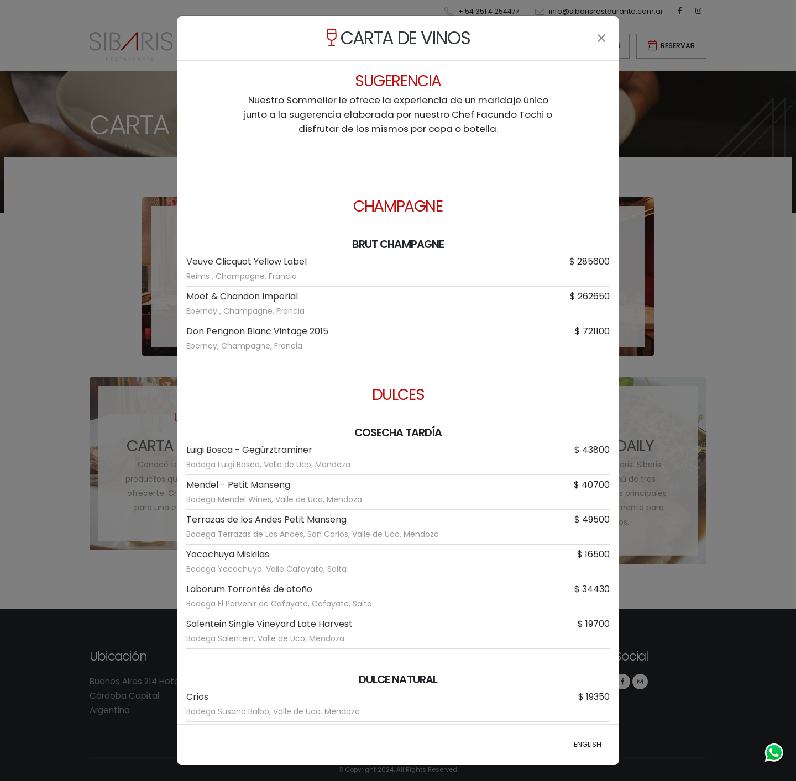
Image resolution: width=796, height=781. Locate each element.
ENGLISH (587, 744)
